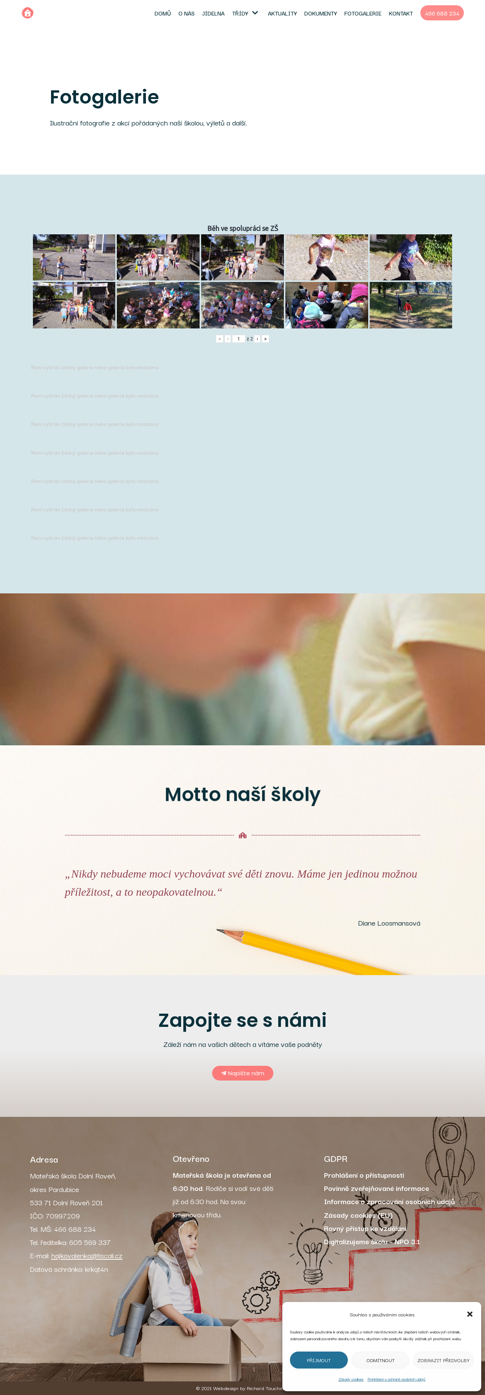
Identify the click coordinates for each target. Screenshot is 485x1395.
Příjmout (319, 1360)
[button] (470, 1314)
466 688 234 (442, 12)
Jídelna (213, 12)
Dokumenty (320, 12)
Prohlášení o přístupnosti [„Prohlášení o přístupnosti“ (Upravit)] (364, 1174)
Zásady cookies (351, 1379)
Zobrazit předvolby (443, 1360)
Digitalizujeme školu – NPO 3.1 (372, 1241)
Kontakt (401, 12)
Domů (163, 12)
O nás (186, 12)
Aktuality (282, 12)
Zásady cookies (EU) (358, 1214)
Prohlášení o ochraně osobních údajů (396, 1379)
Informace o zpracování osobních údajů (389, 1201)
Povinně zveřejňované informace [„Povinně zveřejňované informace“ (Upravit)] (376, 1188)
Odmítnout (381, 1360)
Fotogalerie (362, 12)
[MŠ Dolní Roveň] (28, 13)
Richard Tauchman (268, 1388)
